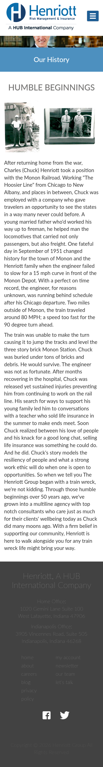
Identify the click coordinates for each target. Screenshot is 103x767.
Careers (29, 674)
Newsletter (67, 665)
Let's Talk (64, 682)
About (27, 665)
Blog (26, 682)
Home (27, 657)
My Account (68, 657)
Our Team (65, 674)
